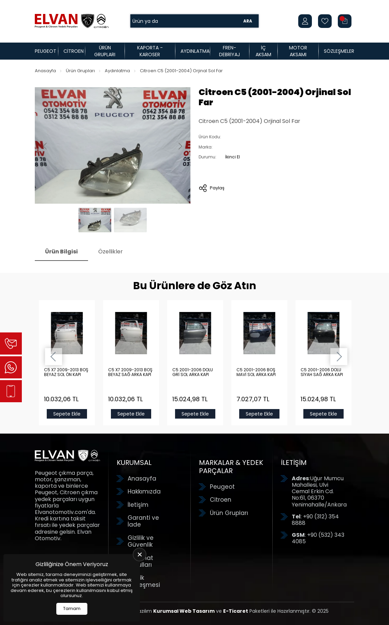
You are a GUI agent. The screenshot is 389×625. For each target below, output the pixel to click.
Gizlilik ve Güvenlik (141, 541)
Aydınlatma (195, 51)
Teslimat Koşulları (140, 561)
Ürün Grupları (104, 51)
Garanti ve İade (143, 521)
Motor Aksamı (298, 51)
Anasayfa (45, 70)
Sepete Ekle (67, 413)
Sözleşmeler (339, 51)
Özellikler (110, 251)
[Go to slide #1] (94, 220)
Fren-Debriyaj (229, 51)
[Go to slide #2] (130, 220)
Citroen (73, 51)
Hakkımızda (144, 491)
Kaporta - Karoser (150, 51)
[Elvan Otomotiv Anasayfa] (72, 21)
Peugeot (45, 51)
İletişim (138, 504)
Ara (247, 21)
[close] (139, 554)
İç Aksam (263, 51)
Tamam (72, 608)
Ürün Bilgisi (61, 251)
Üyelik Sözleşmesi (144, 581)
